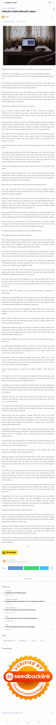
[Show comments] (49, 723)
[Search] (53, 2)
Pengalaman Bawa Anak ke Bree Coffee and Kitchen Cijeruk (25, 605)
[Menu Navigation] (3, 2)
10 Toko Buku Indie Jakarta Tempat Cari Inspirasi (21, 622)
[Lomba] (34, 644)
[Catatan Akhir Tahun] (9, 644)
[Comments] (52, 599)
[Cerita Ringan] (24, 644)
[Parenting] (8, 595)
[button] (50, 2)
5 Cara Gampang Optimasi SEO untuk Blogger (20, 631)
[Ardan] (7, 16)
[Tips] (7, 620)
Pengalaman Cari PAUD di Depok (15, 597)
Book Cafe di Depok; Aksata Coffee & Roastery (20, 614)
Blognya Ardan (11, 3)
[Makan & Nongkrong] (11, 603)
